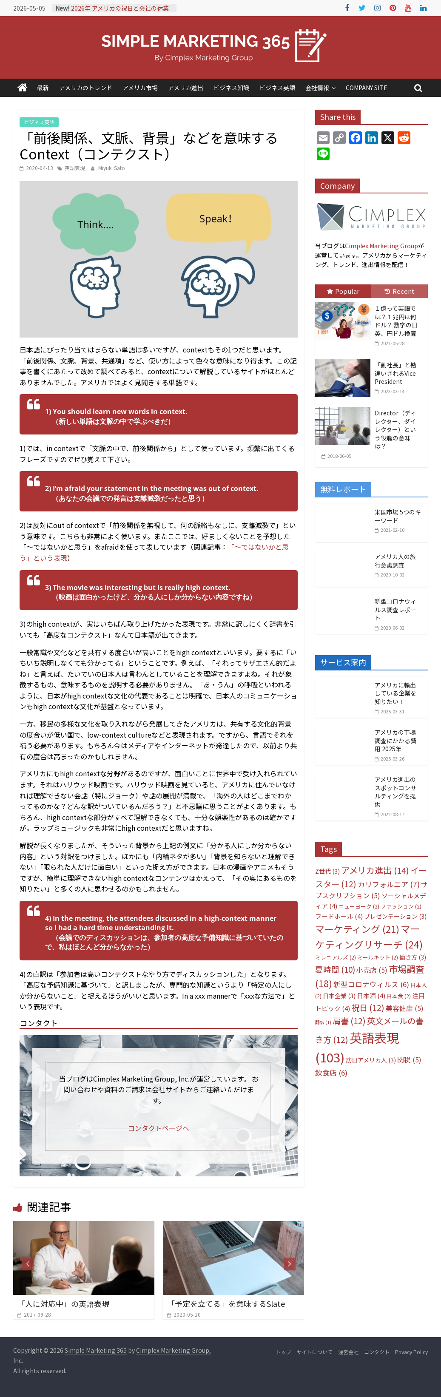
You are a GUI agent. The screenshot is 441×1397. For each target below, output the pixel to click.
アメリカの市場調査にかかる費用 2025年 (395, 740)
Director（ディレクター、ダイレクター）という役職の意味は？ (395, 429)
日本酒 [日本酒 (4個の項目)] (371, 995)
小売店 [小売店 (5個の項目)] (371, 970)
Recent (400, 291)
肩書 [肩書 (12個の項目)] (349, 1020)
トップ (283, 1351)
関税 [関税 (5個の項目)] (409, 1060)
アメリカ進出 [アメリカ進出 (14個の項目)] (375, 870)
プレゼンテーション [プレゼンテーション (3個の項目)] (395, 916)
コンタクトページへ (158, 1128)
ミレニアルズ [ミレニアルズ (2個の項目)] (335, 957)
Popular (343, 291)
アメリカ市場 (140, 87)
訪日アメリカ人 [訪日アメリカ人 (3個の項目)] (371, 1060)
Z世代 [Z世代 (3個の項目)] (327, 871)
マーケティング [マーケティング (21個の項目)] (357, 928)
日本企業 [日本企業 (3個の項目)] (339, 995)
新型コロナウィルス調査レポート (395, 609)
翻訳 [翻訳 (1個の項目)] (323, 1022)
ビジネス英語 (277, 87)
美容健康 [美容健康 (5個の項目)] (405, 1008)
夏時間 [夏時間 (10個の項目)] (335, 969)
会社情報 (317, 87)
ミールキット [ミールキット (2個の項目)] (377, 957)
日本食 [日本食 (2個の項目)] (399, 996)
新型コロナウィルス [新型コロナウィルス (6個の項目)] (371, 984)
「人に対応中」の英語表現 (63, 1303)
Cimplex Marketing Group (381, 245)
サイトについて (315, 1351)
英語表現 (75, 167)
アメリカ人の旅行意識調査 (395, 560)
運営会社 (348, 1351)
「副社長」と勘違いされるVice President (395, 373)
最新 (43, 87)
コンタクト (377, 1351)
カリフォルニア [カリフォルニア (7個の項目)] (389, 884)
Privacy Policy (411, 1351)
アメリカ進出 (185, 87)
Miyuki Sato (111, 167)
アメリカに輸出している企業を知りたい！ (395, 693)
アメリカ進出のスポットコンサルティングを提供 (395, 792)
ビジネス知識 (231, 87)
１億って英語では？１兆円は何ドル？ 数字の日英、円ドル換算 (396, 321)
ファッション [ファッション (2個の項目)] (401, 906)
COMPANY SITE (366, 87)
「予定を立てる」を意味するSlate (226, 1303)
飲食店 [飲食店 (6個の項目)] (331, 1073)
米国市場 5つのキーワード (398, 516)
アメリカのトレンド (85, 87)
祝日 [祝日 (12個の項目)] (367, 1007)
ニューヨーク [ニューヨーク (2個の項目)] (359, 906)
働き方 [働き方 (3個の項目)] (412, 957)
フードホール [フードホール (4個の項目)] (339, 915)
